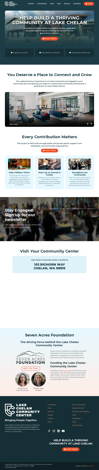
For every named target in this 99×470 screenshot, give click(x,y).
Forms (50, 422)
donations (65, 371)
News (74, 422)
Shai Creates (90, 466)
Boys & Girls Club (78, 408)
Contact (50, 418)
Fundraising (42, 4)
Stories (31, 4)
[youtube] (63, 431)
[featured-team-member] (22, 381)
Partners (77, 4)
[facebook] (49, 431)
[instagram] (53, 431)
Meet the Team (30, 368)
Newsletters (76, 418)
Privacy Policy (77, 425)
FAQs (52, 4)
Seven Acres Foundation (81, 411)
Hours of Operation (79, 405)
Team (59, 4)
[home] (11, 4)
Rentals (67, 4)
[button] (87, 123)
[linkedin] (58, 431)
